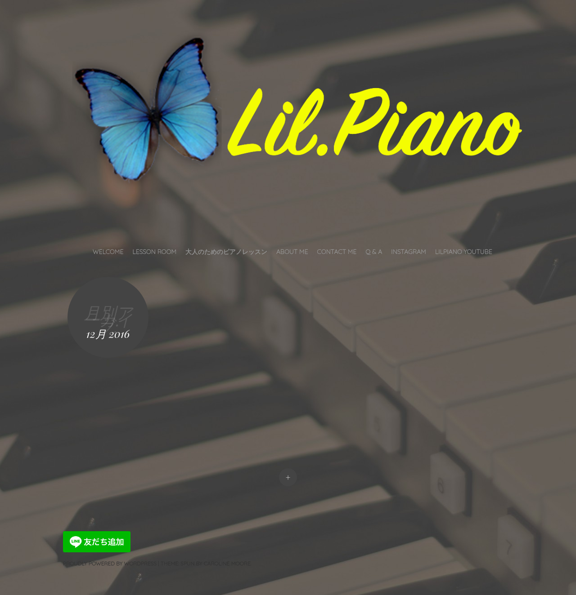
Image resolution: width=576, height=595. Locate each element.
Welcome (108, 252)
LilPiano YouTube (463, 252)
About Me (292, 252)
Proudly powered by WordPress (110, 563)
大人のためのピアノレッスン (226, 252)
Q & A (373, 252)
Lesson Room (154, 252)
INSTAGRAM (408, 252)
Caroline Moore (227, 563)
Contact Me (337, 252)
